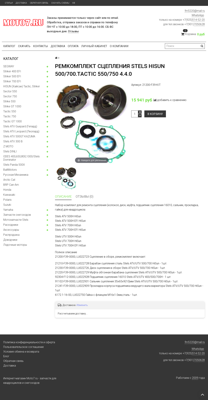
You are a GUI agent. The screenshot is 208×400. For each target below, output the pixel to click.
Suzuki (7, 204)
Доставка (21, 3)
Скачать (24, 46)
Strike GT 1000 (12, 106)
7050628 (199, 24)
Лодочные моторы (15, 244)
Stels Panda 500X (14, 164)
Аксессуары (11, 229)
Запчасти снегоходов (17, 214)
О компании (119, 46)
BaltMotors (10, 169)
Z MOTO (8, 146)
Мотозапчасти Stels (15, 219)
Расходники (10, 224)
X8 (73, 3)
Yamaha (8, 209)
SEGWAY (8, 66)
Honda (7, 189)
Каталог (9, 46)
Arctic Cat (9, 179)
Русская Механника (15, 174)
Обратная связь (39, 3)
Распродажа (11, 234)
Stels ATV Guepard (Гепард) (20, 126)
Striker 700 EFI (12, 81)
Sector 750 (10, 96)
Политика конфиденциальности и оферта (29, 342)
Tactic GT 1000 (12, 121)
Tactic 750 (9, 116)
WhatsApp (198, 15)
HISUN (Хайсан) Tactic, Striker (21, 86)
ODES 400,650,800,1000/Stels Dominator (21, 158)
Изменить (82, 305)
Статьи (9, 3)
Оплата (73, 46)
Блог (6, 356)
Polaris (7, 199)
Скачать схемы (60, 3)
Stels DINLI (10, 151)
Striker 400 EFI (12, 71)
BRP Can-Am (11, 184)
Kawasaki (9, 194)
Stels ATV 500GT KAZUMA (19, 136)
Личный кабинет (94, 46)
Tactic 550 (9, 111)
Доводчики (10, 239)
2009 (195, 377)
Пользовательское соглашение (23, 347)
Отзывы (73, 31)
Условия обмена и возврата (21, 351)
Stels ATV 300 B (13, 141)
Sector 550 (10, 91)
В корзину (155, 114)
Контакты (40, 46)
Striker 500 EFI (12, 76)
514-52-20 (198, 19)
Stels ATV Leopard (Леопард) (21, 131)
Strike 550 (9, 101)
